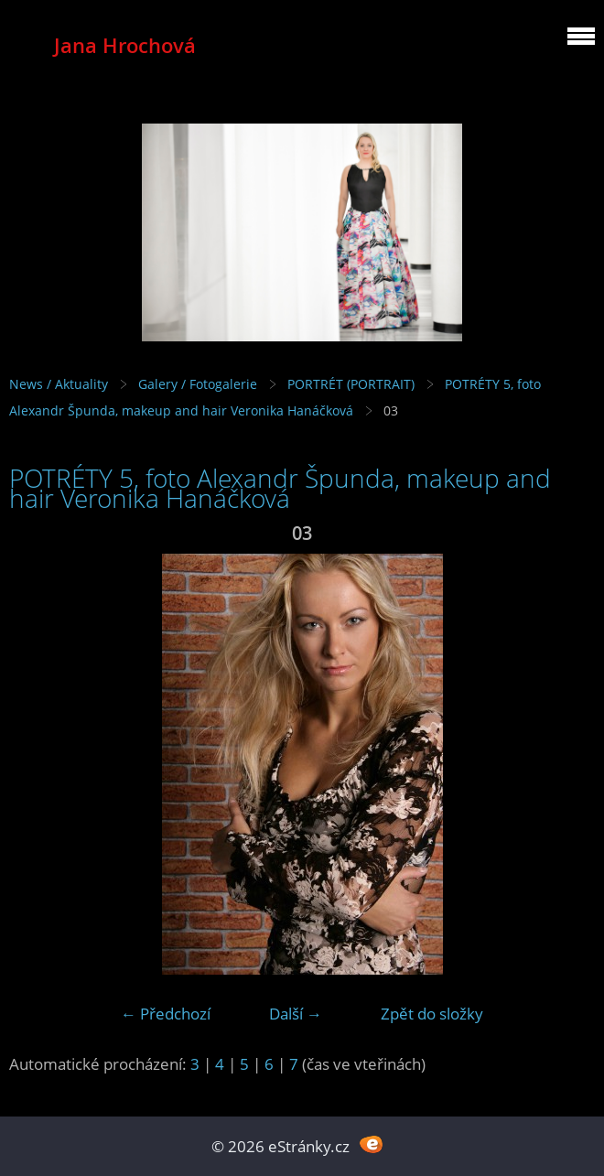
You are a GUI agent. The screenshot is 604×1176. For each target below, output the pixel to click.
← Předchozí (165, 1013)
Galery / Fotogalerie (197, 384)
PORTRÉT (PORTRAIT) (351, 384)
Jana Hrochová (125, 45)
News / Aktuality (58, 384)
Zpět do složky (432, 1013)
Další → (295, 1013)
